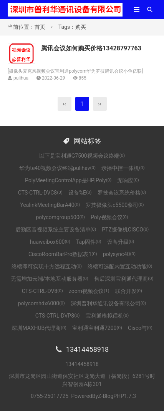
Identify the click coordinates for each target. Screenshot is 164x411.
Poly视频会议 (109, 217)
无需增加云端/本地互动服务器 (49, 279)
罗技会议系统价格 (122, 193)
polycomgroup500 (60, 217)
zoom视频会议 (89, 291)
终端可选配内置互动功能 (120, 266)
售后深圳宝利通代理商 (124, 279)
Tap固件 (88, 242)
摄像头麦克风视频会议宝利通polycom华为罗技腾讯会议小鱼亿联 (75, 71)
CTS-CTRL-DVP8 (57, 316)
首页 (40, 27)
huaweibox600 (50, 242)
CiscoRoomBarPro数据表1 (62, 254)
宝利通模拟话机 (107, 316)
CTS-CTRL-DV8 (42, 291)
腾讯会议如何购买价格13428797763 (91, 48)
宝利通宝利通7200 (97, 328)
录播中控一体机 (123, 168)
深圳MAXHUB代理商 (39, 328)
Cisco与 (140, 328)
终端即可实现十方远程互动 (47, 266)
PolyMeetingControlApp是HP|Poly (68, 180)
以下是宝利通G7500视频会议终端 (82, 156)
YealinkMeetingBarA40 (50, 205)
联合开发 (128, 291)
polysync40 (119, 254)
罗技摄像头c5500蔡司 (115, 205)
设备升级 (120, 242)
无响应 (128, 180)
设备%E (80, 193)
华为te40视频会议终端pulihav (57, 168)
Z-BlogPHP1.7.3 (117, 396)
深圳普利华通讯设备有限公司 (108, 303)
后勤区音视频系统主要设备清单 (55, 229)
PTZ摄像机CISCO (125, 229)
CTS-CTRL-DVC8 (40, 193)
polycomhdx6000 (41, 303)
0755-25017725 (49, 396)
